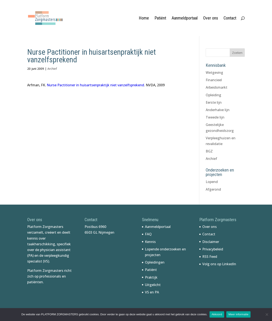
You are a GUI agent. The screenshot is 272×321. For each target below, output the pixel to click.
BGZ (209, 151)
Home (144, 19)
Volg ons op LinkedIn (219, 264)
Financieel (214, 80)
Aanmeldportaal (185, 19)
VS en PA (152, 292)
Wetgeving (214, 72)
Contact (230, 19)
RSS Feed (209, 256)
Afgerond (213, 189)
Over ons (210, 19)
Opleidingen (154, 262)
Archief (52, 69)
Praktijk (151, 277)
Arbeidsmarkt (216, 87)
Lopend (212, 181)
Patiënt (160, 19)
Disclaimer (210, 241)
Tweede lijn (215, 117)
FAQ (148, 234)
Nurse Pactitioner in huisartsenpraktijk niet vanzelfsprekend (95, 85)
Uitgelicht (153, 284)
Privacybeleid (212, 249)
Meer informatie (238, 314)
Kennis (150, 241)
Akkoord (217, 314)
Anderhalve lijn (218, 109)
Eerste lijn (214, 102)
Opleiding (213, 95)
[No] (267, 314)
